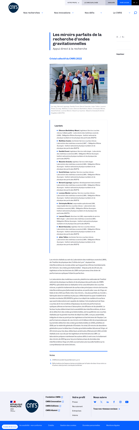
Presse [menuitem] (75, 402)
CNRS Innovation (53, 401)
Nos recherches (31, 12)
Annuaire (111, 2)
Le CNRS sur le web (91, 2)
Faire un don (124, 2)
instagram (120, 402)
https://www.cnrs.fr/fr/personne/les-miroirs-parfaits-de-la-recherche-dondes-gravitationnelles (124, 58)
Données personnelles (91, 425)
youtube (126, 402)
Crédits (51, 425)
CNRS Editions (52, 406)
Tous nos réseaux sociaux (101, 409)
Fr (134, 2)
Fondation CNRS (53, 397)
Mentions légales (113, 425)
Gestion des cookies (68, 425)
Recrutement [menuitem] (77, 406)
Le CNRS (117, 12)
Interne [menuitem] (75, 415)
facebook (114, 402)
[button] (10, 427)
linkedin (107, 402)
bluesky (95, 402)
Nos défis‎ (89, 12)
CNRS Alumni (51, 410)
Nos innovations (62, 12)
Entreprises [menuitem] (76, 411)
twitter (101, 402)
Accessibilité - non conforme (30, 425)
